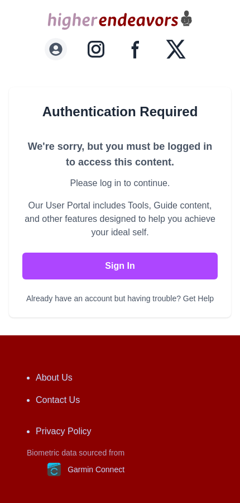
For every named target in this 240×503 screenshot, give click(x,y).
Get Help (198, 298)
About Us (54, 377)
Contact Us (58, 400)
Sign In (120, 266)
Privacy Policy (64, 431)
